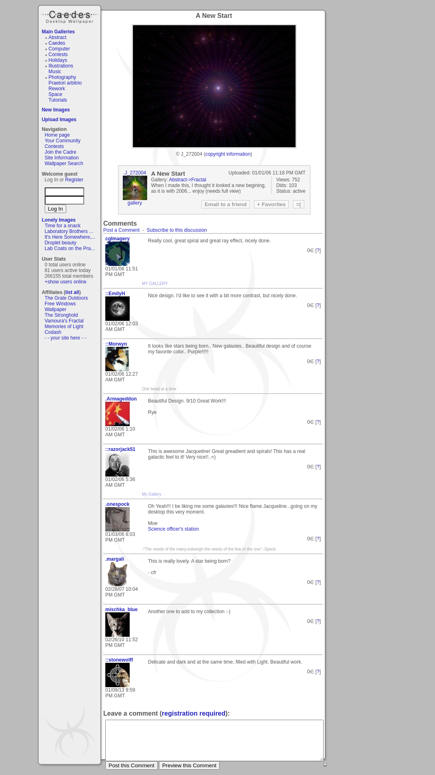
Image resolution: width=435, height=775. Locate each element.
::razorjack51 (120, 449)
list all (72, 292)
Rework (56, 88)
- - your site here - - (65, 338)
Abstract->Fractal (188, 180)
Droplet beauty (60, 243)
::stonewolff (119, 660)
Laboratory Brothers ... (69, 231)
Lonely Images (59, 220)
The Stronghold (61, 315)
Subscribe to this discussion (177, 230)
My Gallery (151, 494)
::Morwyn (116, 344)
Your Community (62, 141)
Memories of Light (64, 326)
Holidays (57, 60)
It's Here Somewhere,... (70, 237)
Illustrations (60, 66)
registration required (193, 713)
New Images (56, 110)
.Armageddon (121, 399)
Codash (53, 332)
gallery (135, 203)
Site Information (62, 158)
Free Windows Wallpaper (60, 306)
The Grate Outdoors (66, 298)
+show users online (66, 282)
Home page (57, 135)
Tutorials (57, 100)
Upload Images (59, 119)
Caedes (70, 15)
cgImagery (117, 239)
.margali (114, 559)
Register (74, 180)
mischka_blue (121, 609)
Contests (57, 54)
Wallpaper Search (64, 163)
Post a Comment (121, 230)
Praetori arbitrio (65, 83)
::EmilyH (115, 293)
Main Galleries (58, 32)
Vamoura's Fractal (64, 321)
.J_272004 (134, 173)
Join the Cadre (60, 152)
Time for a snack (62, 226)
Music (54, 71)
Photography (62, 77)
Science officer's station (173, 529)
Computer (59, 49)
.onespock (117, 504)
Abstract (57, 37)
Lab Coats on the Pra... (70, 248)
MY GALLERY (155, 283)
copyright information (227, 154)
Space (55, 94)
